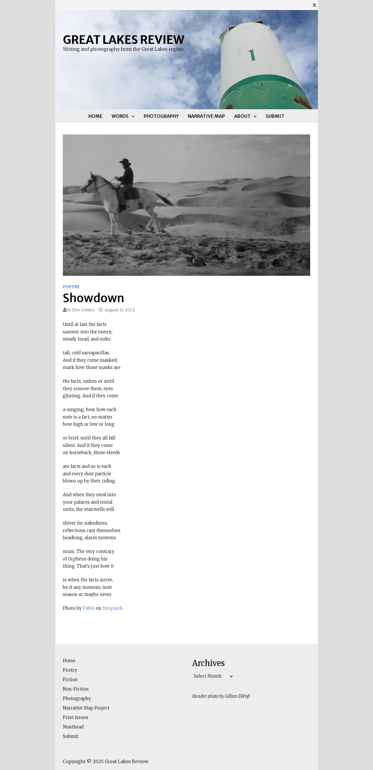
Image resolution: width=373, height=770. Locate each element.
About (242, 116)
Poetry (71, 286)
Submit (275, 116)
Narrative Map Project (86, 708)
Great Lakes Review (123, 40)
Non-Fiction (76, 689)
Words (120, 116)
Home (95, 116)
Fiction (70, 679)
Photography (161, 116)
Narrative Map (206, 116)
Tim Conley (83, 309)
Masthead (73, 727)
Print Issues (75, 717)
